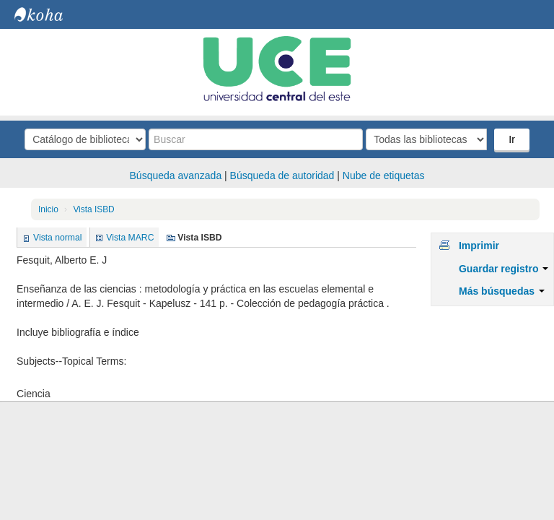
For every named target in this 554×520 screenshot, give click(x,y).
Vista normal (57, 238)
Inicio (48, 209)
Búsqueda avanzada (176, 175)
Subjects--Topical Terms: (71, 361)
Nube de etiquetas (384, 175)
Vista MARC (130, 238)
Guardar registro (503, 268)
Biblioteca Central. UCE (50, 14)
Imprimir (479, 245)
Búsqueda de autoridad (282, 175)
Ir (512, 139)
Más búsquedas (502, 291)
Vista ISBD (93, 209)
